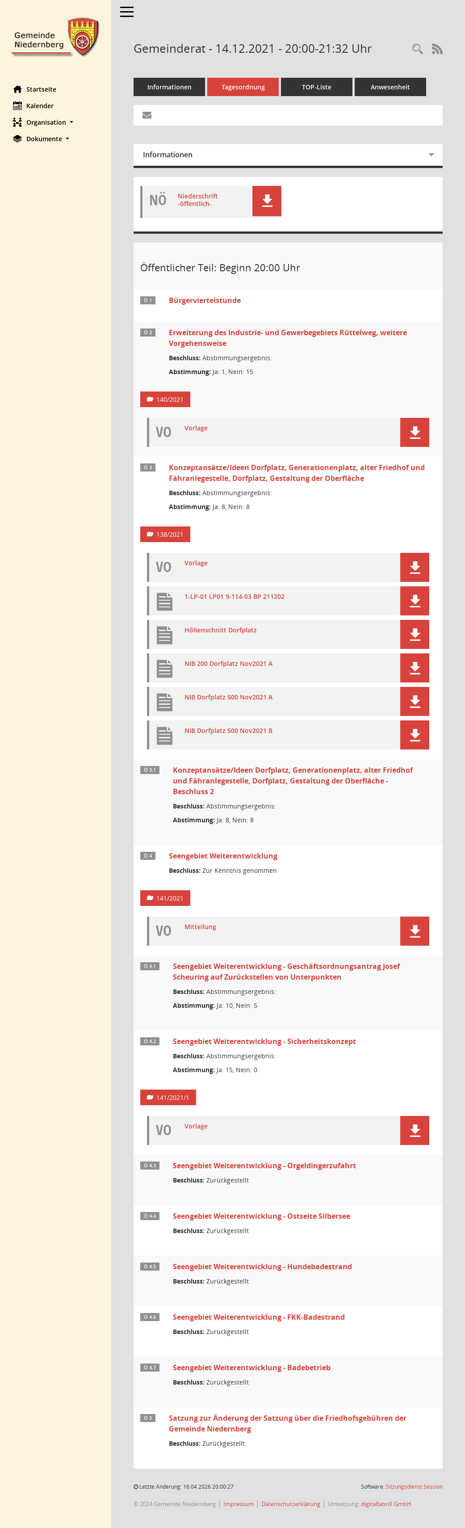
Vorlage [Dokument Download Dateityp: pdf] (196, 428)
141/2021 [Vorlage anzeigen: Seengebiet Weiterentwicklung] (170, 898)
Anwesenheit (391, 87)
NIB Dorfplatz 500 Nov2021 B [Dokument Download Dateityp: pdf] (229, 731)
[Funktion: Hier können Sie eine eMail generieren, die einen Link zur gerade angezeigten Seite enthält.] (147, 115)
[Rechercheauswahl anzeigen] (417, 49)
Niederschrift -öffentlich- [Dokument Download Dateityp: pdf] (198, 200)
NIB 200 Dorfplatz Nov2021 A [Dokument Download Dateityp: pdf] (229, 664)
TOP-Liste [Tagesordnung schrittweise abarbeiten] (317, 87)
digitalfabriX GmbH (386, 1504)
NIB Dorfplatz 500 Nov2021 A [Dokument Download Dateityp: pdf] (229, 697)
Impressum (239, 1504)
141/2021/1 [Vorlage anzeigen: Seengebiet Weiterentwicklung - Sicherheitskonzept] (173, 1097)
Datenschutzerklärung (291, 1504)
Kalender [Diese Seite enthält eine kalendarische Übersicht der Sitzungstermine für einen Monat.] (33, 105)
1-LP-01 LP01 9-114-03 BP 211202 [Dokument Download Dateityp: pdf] (235, 597)
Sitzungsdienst (414, 1486)
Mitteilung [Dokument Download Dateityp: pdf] (201, 927)
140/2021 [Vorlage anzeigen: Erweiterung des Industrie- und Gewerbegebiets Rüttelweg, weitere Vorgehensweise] (170, 399)
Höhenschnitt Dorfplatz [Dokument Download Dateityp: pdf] (221, 630)
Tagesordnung (243, 87)
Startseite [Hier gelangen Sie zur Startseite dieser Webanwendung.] (35, 88)
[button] (56, 122)
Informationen (170, 87)
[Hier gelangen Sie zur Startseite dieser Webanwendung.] (56, 36)
